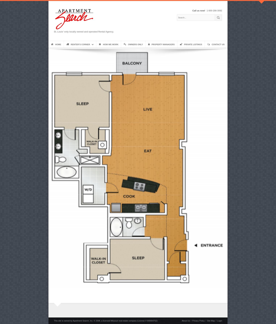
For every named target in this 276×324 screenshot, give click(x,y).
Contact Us (215, 44)
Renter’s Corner (78, 44)
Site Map (211, 321)
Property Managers (161, 44)
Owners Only (133, 44)
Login (219, 321)
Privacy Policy (198, 321)
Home (56, 44)
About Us (186, 321)
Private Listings (191, 44)
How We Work (108, 44)
